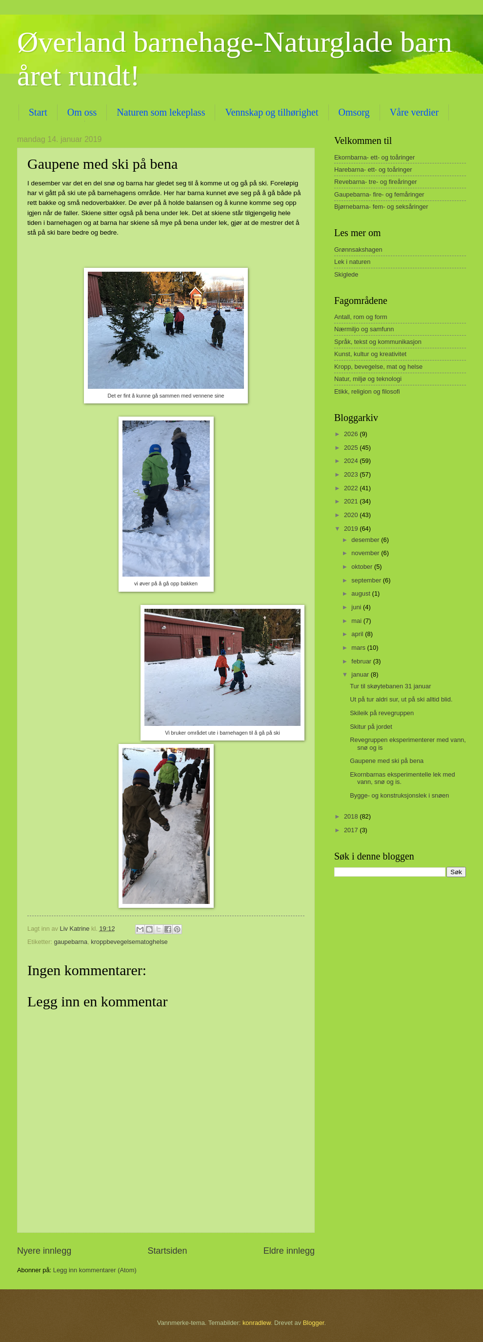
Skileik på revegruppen (382, 713)
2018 (352, 816)
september (366, 580)
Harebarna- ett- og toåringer (373, 169)
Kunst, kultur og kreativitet (370, 354)
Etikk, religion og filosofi (367, 391)
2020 (352, 515)
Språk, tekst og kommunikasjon (378, 341)
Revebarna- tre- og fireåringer (375, 181)
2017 (352, 830)
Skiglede (346, 274)
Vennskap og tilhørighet (271, 112)
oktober (362, 566)
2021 (352, 501)
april (358, 634)
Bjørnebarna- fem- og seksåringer (381, 206)
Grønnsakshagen (358, 249)
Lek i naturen (352, 261)
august (361, 593)
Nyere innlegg (44, 1251)
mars (359, 647)
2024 (352, 460)
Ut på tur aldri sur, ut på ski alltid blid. (401, 699)
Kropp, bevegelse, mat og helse (378, 366)
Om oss (82, 112)
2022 (352, 488)
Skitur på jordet (371, 726)
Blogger (313, 1322)
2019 (352, 528)
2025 (352, 447)
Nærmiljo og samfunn (364, 329)
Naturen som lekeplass (161, 112)
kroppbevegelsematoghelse (129, 941)
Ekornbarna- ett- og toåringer (374, 157)
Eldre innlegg (289, 1251)
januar (360, 674)
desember (366, 539)
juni (357, 607)
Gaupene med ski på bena (386, 760)
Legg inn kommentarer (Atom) (95, 1270)
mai (357, 620)
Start (38, 112)
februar (362, 661)
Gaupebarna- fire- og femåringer (379, 194)
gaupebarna (70, 941)
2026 (352, 434)
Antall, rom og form (360, 316)
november (366, 553)
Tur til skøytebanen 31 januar (390, 686)
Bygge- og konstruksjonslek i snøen (399, 795)
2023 (352, 474)
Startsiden (167, 1251)
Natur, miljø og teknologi (368, 378)
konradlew (256, 1322)
